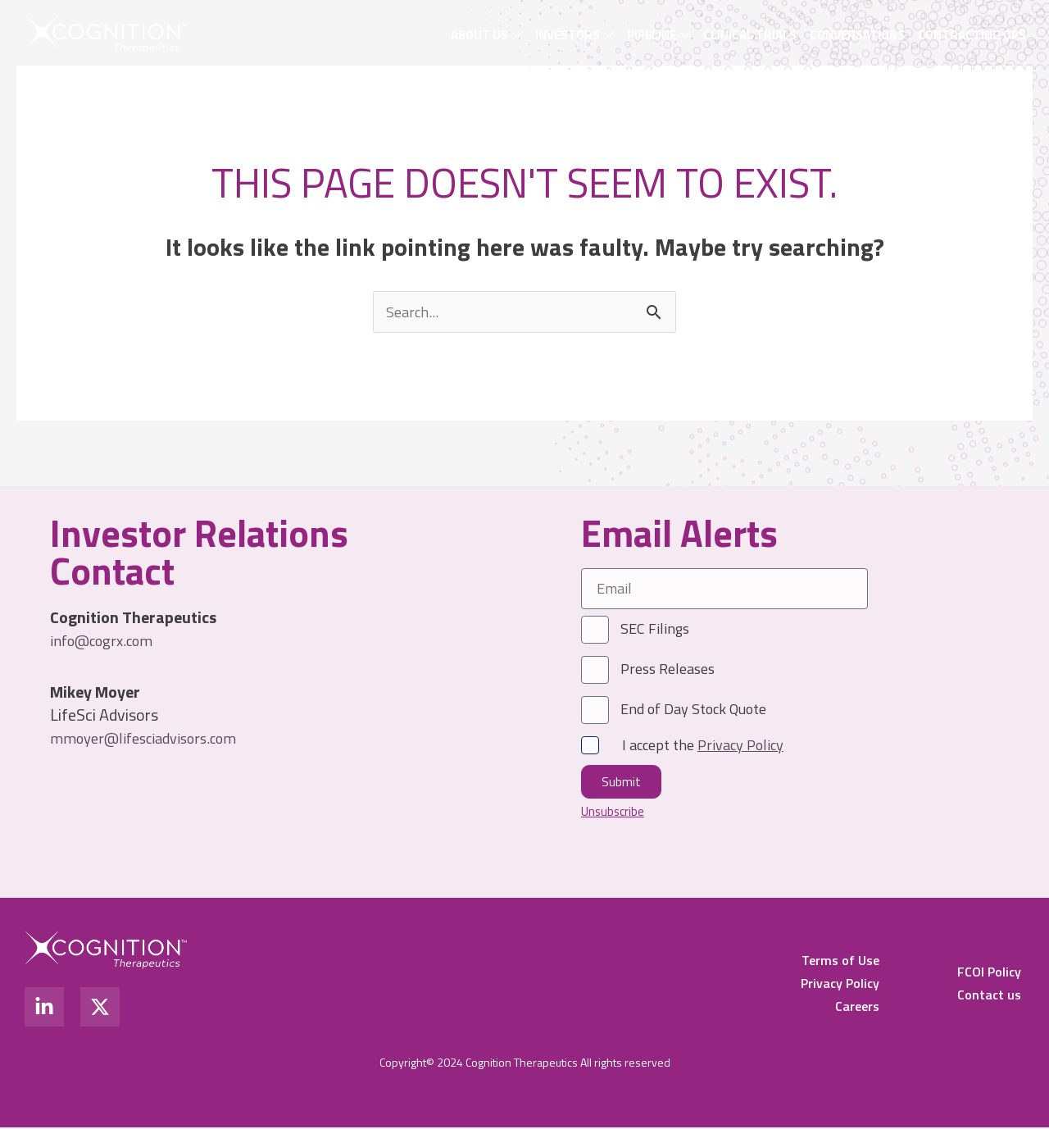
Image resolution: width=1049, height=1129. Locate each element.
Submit (621, 783)
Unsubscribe (614, 812)
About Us (479, 34)
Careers (857, 1007)
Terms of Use (840, 962)
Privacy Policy (840, 985)
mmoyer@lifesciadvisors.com (152, 739)
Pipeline (651, 34)
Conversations (857, 34)
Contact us (989, 996)
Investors (567, 34)
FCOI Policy (989, 973)
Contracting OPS (972, 34)
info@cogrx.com (106, 641)
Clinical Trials (750, 34)
